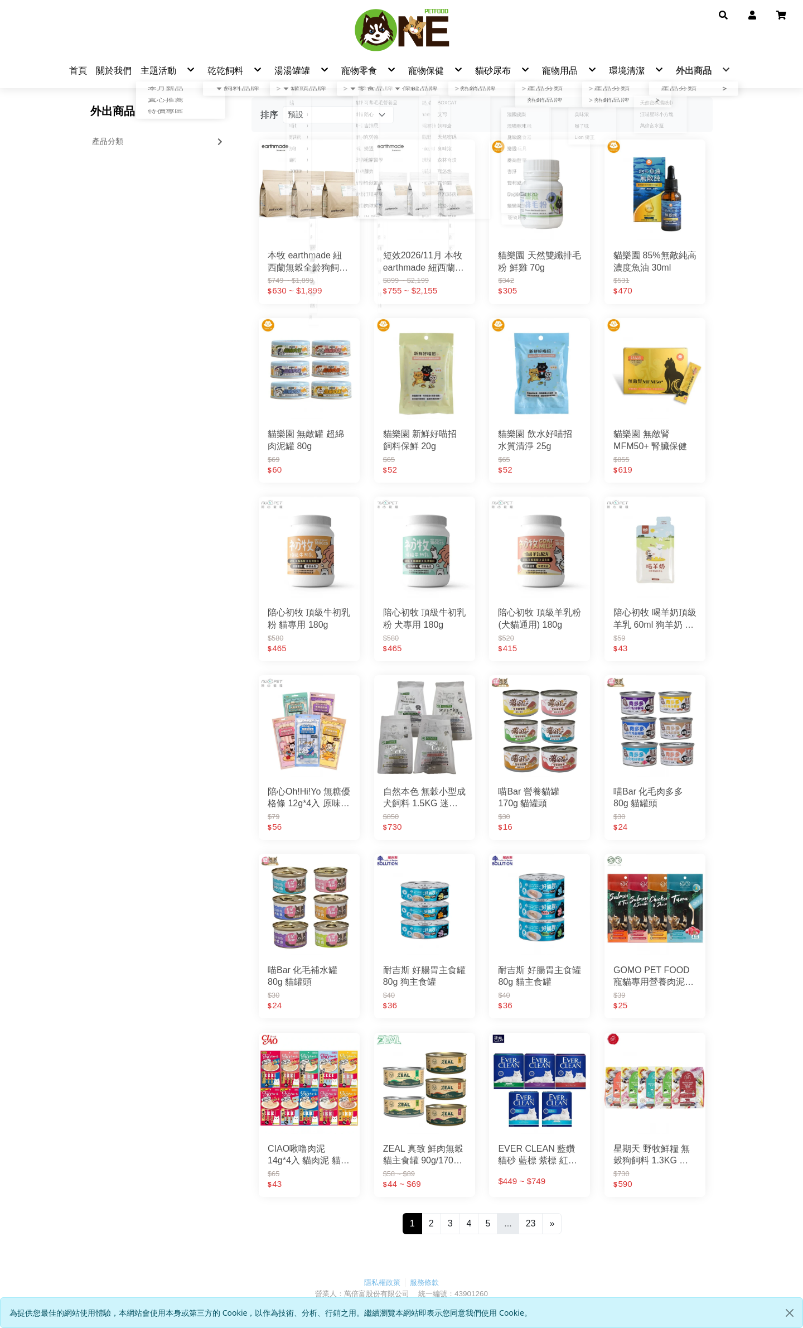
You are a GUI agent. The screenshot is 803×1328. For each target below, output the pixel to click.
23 (531, 1224)
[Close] (789, 1313)
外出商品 (112, 112)
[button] (723, 14)
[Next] (552, 1224)
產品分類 (158, 142)
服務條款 (424, 1283)
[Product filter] (338, 115)
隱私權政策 (382, 1283)
